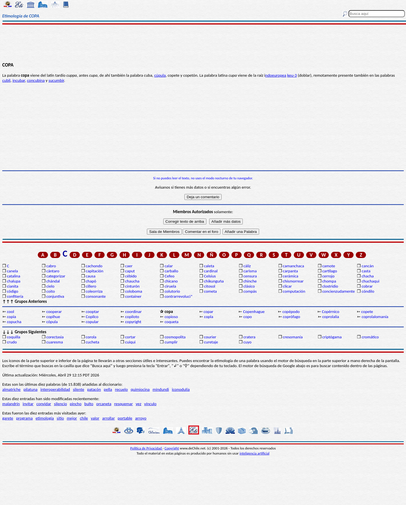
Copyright (172, 448)
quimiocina (140, 389)
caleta (209, 265)
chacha (368, 276)
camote (328, 265)
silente (78, 389)
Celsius (210, 276)
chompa (329, 281)
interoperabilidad (55, 389)
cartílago (329, 271)
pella (108, 389)
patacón (94, 389)
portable (125, 418)
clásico (249, 286)
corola (91, 336)
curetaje (211, 342)
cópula (52, 321)
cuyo (247, 342)
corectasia (55, 336)
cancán (368, 265)
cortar (130, 336)
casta (366, 271)
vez (138, 403)
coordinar (133, 311)
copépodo (291, 311)
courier (210, 336)
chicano (171, 281)
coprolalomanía (375, 316)
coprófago (291, 316)
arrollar (108, 418)
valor (95, 418)
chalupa (13, 281)
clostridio (330, 286)
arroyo (140, 418)
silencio (60, 403)
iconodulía (180, 389)
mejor (72, 418)
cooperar (54, 311)
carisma (250, 271)
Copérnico (330, 311)
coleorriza (94, 291)
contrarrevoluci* (179, 296)
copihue (53, 316)
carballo (171, 271)
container (133, 296)
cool (10, 311)
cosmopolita (175, 336)
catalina (13, 276)
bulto (88, 403)
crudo (12, 342)
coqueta (171, 321)
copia (11, 316)
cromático (370, 336)
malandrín (11, 403)
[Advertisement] (203, 43)
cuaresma (54, 342)
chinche (250, 281)
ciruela (170, 286)
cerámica (290, 276)
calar (169, 265)
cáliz (247, 265)
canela (12, 271)
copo (247, 316)
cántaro (52, 271)
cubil (6, 80)
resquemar (123, 403)
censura (250, 276)
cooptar (92, 311)
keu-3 (292, 75)
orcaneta (103, 403)
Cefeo (170, 276)
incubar (18, 80)
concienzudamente (338, 291)
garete (7, 418)
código (12, 291)
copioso (171, 316)
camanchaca (293, 265)
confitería (15, 296)
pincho (75, 403)
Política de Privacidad (146, 448)
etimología (45, 418)
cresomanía (293, 336)
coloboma (133, 291)
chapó (91, 281)
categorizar (55, 276)
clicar (287, 286)
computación (294, 291)
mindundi (161, 389)
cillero (91, 286)
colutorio (172, 291)
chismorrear (293, 281)
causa (90, 276)
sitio (60, 418)
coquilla (13, 336)
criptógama (332, 336)
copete (367, 311)
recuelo (121, 389)
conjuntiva (55, 296)
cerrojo (328, 276)
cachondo (94, 265)
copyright (133, 321)
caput (130, 271)
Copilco (92, 316)
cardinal (210, 271)
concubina (36, 80)
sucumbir (56, 80)
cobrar (367, 286)
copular (92, 321)
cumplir (171, 342)
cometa (210, 291)
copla (208, 316)
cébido (131, 276)
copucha (14, 321)
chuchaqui (370, 281)
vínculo (150, 403)
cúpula (160, 75)
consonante (96, 296)
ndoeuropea (275, 75)
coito (50, 291)
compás (250, 291)
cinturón (132, 286)
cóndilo (368, 291)
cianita (12, 286)
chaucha (132, 281)
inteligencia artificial (255, 453)
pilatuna (30, 389)
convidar (43, 403)
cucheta (92, 342)
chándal (53, 281)
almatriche (11, 389)
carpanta (290, 271)
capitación (94, 271)
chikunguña (214, 281)
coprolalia (330, 316)
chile (84, 418)
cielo (50, 286)
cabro (51, 265)
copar (208, 311)
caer (129, 265)
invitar (28, 403)
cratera (249, 336)
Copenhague (254, 311)
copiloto (132, 316)
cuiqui (130, 342)
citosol (209, 286)
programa (24, 418)
